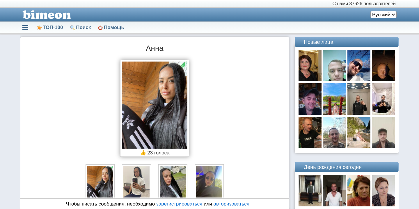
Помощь (114, 27)
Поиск (83, 27)
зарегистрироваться (179, 204)
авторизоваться (231, 204)
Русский (381, 14)
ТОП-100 (53, 27)
